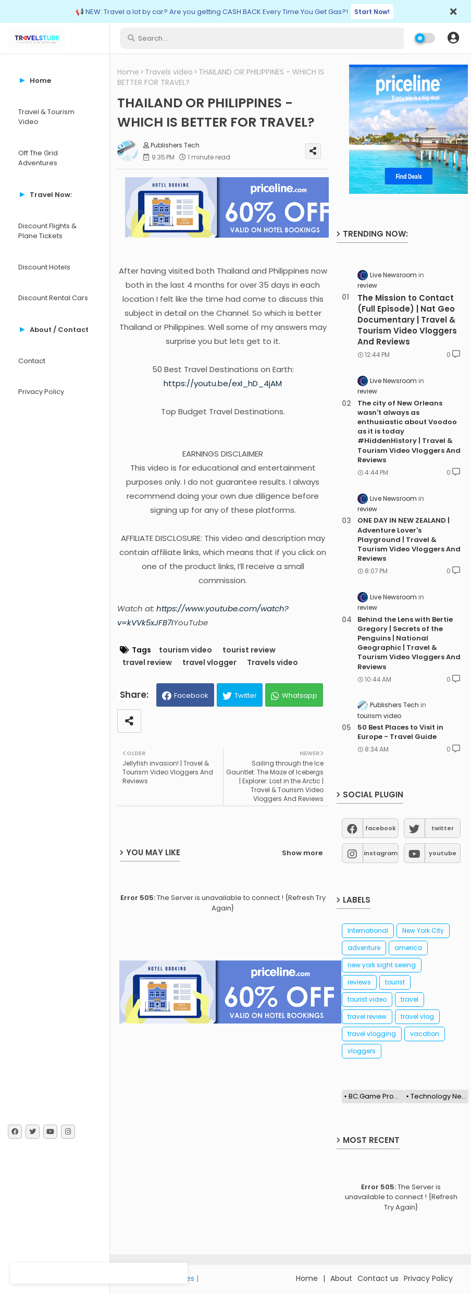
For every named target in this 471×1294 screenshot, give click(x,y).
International (368, 930)
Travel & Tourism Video (46, 117)
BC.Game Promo (376, 1096)
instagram (381, 853)
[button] (453, 38)
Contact (31, 361)
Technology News (440, 1096)
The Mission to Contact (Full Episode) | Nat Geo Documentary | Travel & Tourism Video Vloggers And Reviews (407, 319)
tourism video (185, 650)
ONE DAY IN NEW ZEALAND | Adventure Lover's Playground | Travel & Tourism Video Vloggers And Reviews (409, 539)
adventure (364, 947)
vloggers (362, 1050)
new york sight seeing (382, 964)
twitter (442, 828)
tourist (395, 982)
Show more (302, 853)
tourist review (249, 650)
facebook (380, 828)
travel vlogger (209, 663)
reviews (359, 982)
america (408, 947)
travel (409, 999)
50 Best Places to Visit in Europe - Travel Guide (400, 732)
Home (128, 72)
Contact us (378, 1278)
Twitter (245, 695)
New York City (423, 930)
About (341, 1278)
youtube (442, 853)
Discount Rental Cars (53, 298)
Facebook (191, 695)
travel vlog (417, 1016)
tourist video (367, 999)
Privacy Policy (41, 392)
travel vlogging (372, 1033)
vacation (424, 1033)
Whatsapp (299, 695)
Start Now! (372, 11)
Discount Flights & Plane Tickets (47, 231)
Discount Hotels (44, 267)
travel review (147, 663)
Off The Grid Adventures (38, 158)
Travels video (169, 72)
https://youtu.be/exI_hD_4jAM (223, 383)
